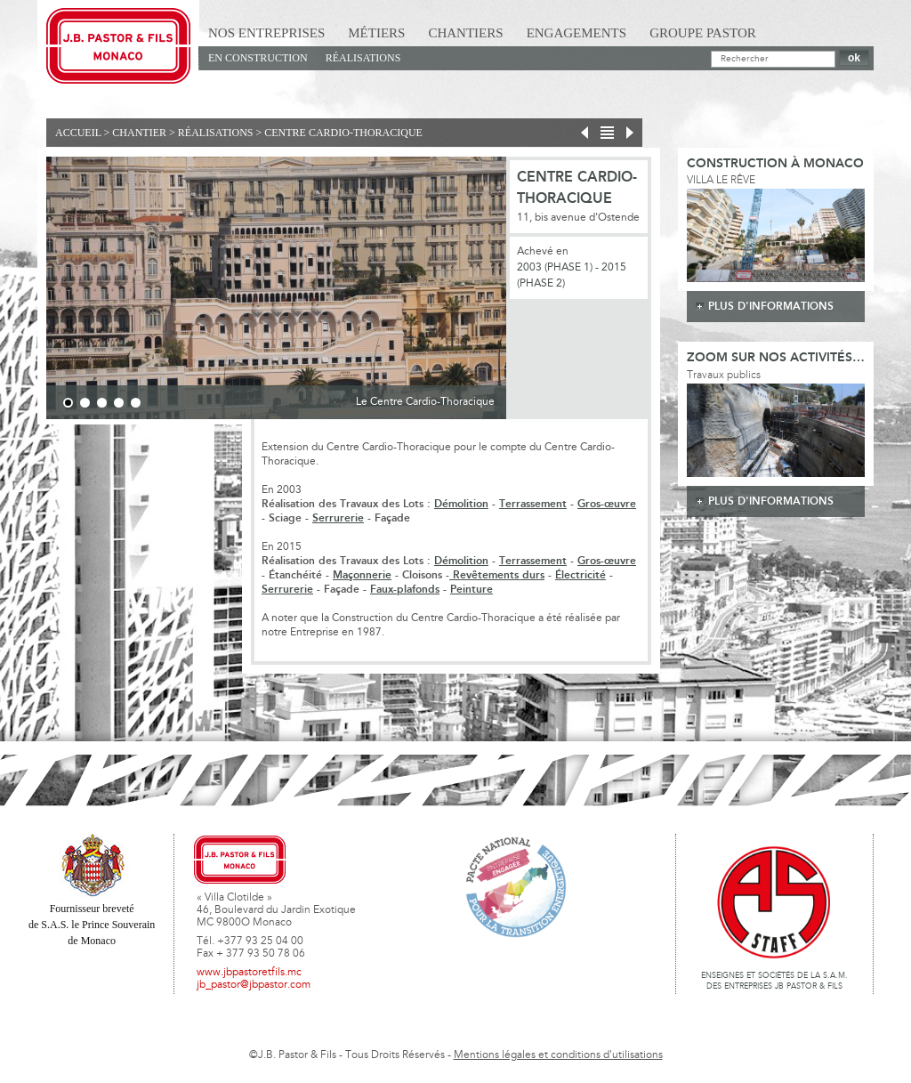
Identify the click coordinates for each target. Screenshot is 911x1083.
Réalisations (363, 58)
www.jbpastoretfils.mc (249, 972)
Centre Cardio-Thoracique (343, 132)
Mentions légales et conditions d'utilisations (558, 1055)
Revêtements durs (496, 575)
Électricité (580, 575)
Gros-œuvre (606, 504)
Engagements (577, 33)
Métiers (376, 33)
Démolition (461, 504)
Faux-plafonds (404, 589)
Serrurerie (338, 518)
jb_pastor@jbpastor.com (253, 985)
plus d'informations (771, 306)
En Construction (258, 58)
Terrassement (533, 504)
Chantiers (465, 33)
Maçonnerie (362, 575)
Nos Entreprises (266, 33)
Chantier (139, 132)
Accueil (78, 132)
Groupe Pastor (702, 33)
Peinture (471, 589)
